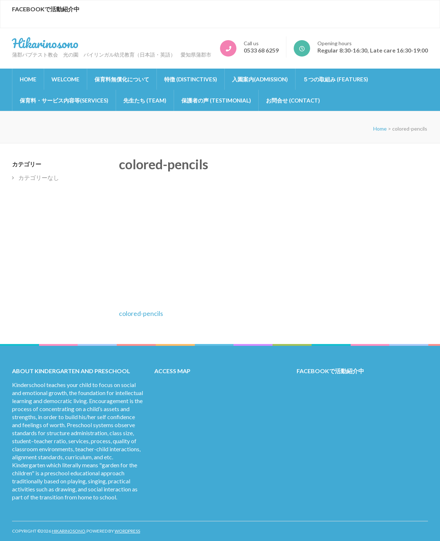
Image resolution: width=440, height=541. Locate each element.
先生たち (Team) (144, 100)
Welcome (65, 79)
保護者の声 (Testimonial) (216, 100)
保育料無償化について (121, 79)
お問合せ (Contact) (293, 100)
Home (28, 79)
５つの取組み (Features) (335, 79)
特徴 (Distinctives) (190, 79)
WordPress (127, 531)
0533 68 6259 (261, 50)
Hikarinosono (45, 43)
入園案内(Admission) (260, 79)
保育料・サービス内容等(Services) (64, 100)
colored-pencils (141, 313)
